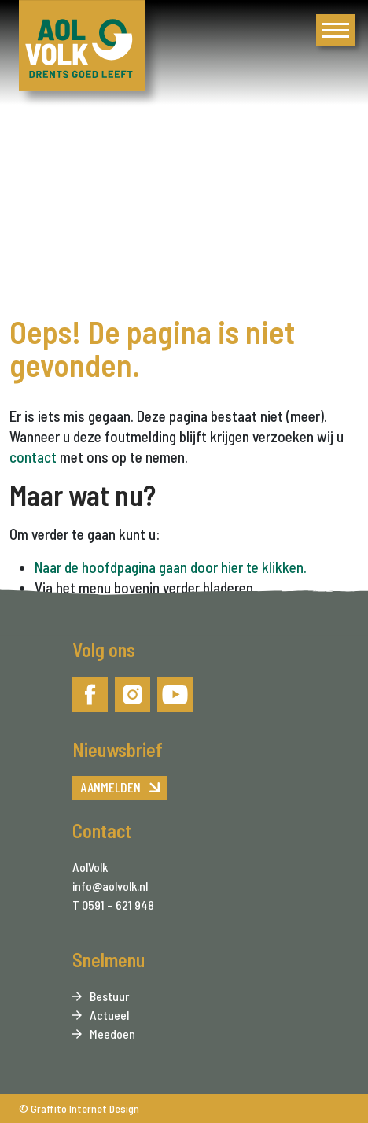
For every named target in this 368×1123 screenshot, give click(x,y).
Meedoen (112, 1033)
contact (33, 457)
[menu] (335, 30)
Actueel (109, 1014)
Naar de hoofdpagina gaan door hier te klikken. (171, 567)
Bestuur (109, 995)
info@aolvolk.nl (110, 885)
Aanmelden (110, 787)
